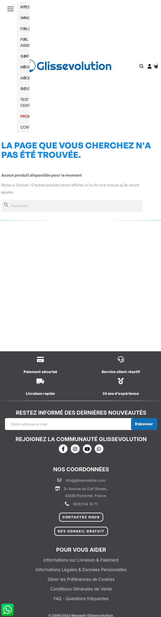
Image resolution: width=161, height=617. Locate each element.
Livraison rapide (40, 393)
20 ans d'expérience (121, 393)
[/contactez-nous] (121, 359)
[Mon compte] (149, 66)
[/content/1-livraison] (40, 359)
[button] (141, 66)
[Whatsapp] (99, 448)
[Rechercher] (71, 206)
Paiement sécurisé (40, 371)
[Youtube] (87, 448)
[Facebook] (63, 448)
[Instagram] (75, 448)
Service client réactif (121, 371)
